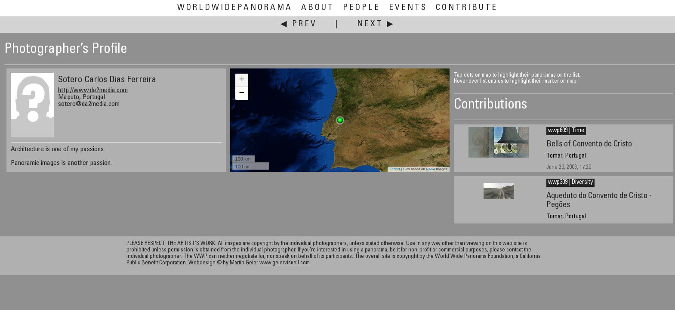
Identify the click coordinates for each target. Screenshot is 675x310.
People (361, 8)
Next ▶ (376, 24)
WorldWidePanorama (235, 8)
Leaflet (395, 169)
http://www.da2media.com (93, 90)
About (317, 8)
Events (408, 8)
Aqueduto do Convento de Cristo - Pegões (599, 200)
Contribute (467, 8)
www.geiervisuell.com (284, 263)
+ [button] (241, 80)
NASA (430, 169)
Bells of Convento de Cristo (589, 144)
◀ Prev (298, 24)
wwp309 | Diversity (570, 183)
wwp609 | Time (566, 131)
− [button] (241, 93)
